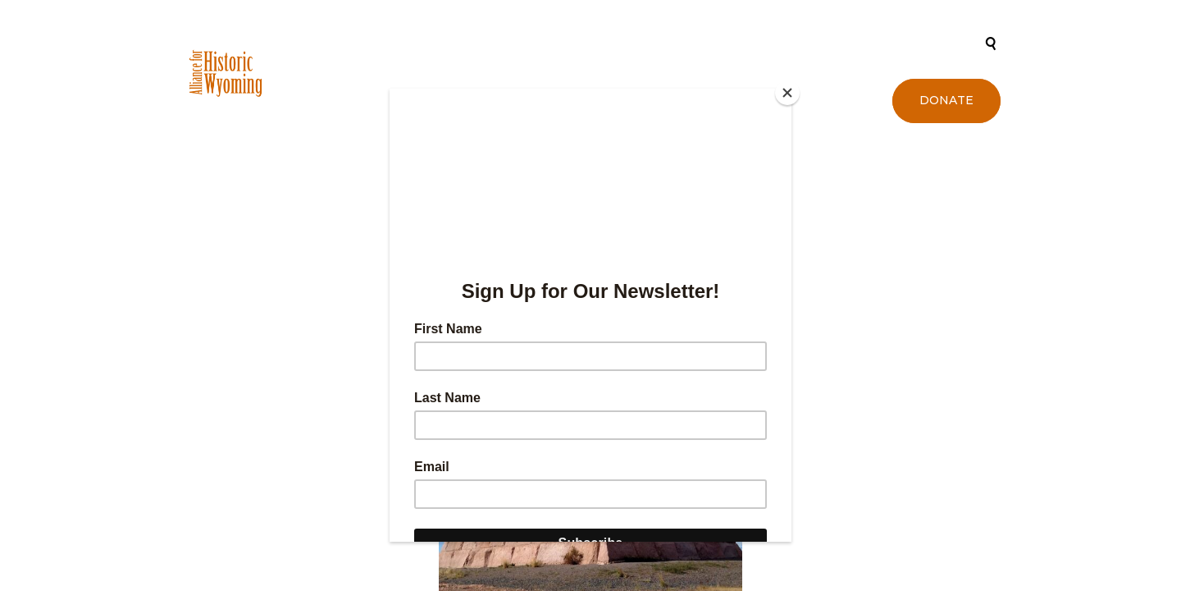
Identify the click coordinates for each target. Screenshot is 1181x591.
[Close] (787, 92)
